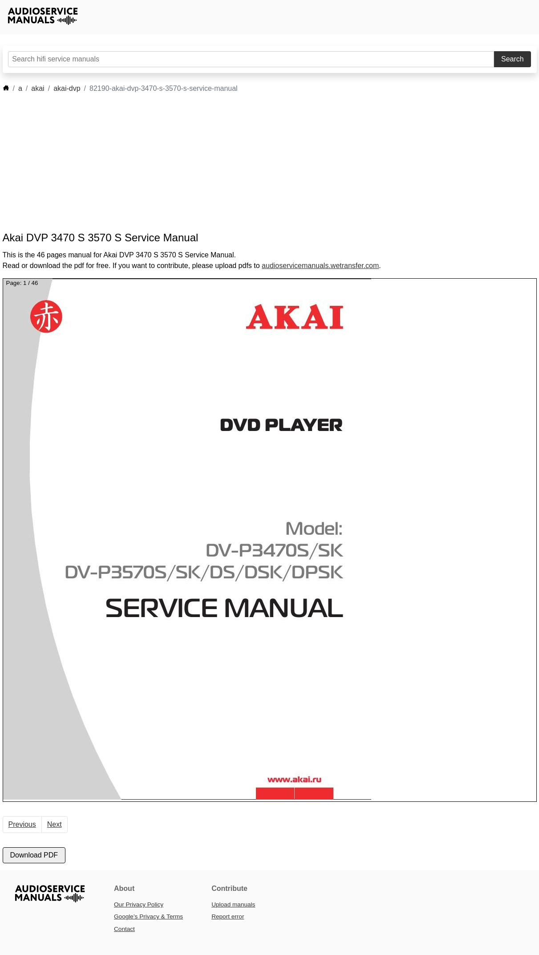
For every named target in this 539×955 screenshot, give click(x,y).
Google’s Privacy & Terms (148, 916)
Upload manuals (233, 904)
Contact (124, 929)
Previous (22, 824)
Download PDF (34, 855)
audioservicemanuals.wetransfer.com (320, 265)
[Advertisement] (256, 162)
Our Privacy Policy (138, 904)
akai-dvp (66, 88)
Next (54, 824)
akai (37, 88)
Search (512, 59)
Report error (227, 916)
